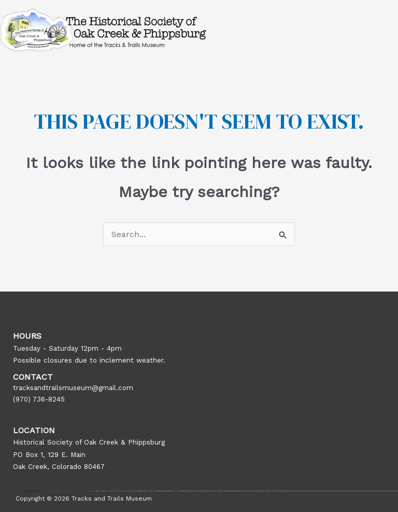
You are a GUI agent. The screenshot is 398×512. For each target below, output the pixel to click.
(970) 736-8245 (39, 399)
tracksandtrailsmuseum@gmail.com (73, 388)
